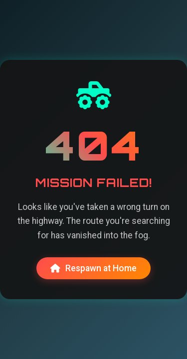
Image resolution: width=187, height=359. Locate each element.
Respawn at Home (93, 268)
